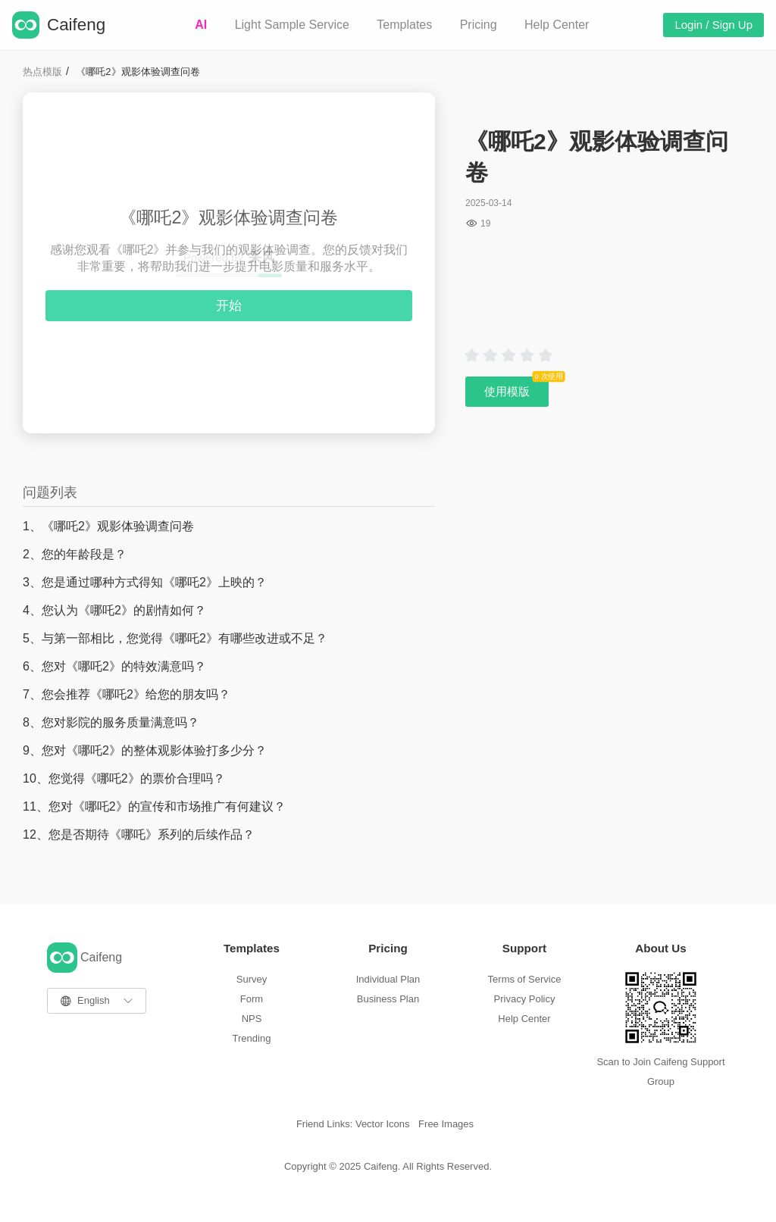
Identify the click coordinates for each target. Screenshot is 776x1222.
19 (485, 223)
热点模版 (42, 71)
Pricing (478, 24)
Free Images (446, 1124)
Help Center (556, 24)
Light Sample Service (292, 24)
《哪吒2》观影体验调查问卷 (137, 71)
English (93, 1000)
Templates (404, 24)
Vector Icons (382, 1124)
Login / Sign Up (713, 24)
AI (201, 24)
